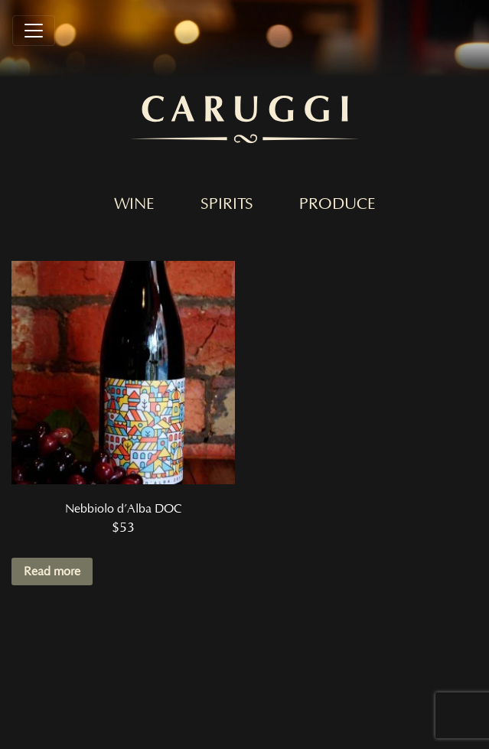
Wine (134, 204)
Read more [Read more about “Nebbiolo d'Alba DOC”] (52, 571)
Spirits (226, 204)
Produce (337, 204)
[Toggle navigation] (33, 30)
